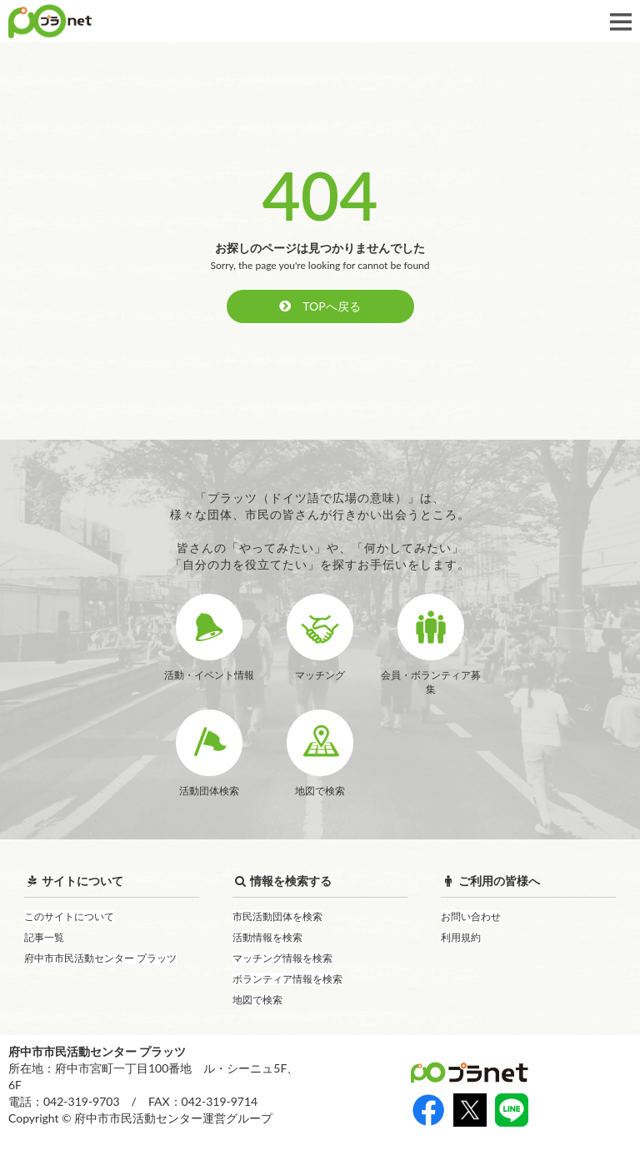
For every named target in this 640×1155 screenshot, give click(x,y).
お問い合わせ (471, 916)
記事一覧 (44, 937)
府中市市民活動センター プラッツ (100, 958)
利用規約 (461, 937)
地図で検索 (257, 999)
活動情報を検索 (267, 937)
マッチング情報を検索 (282, 958)
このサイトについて (69, 916)
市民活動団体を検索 (277, 916)
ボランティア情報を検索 (287, 979)
